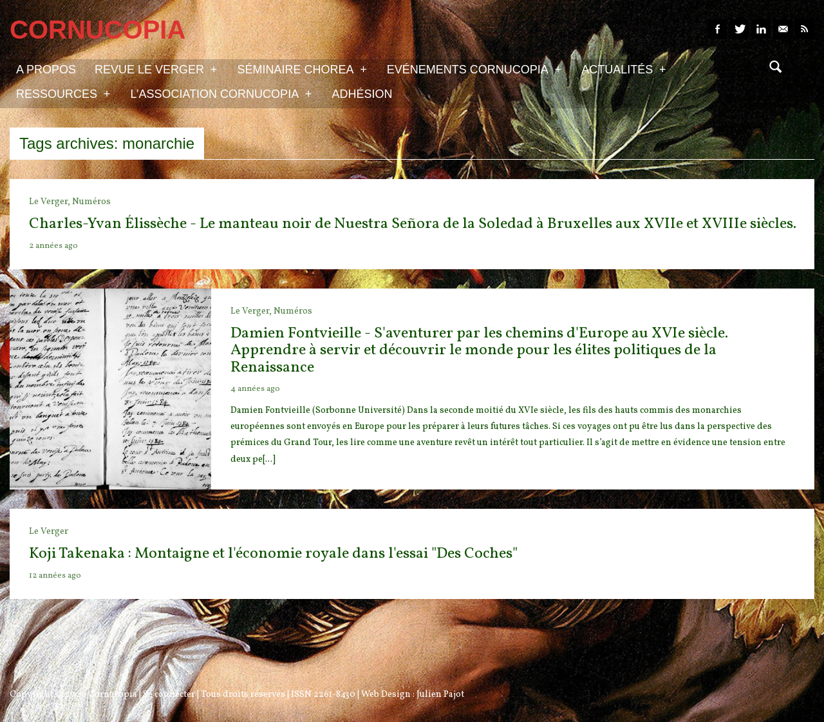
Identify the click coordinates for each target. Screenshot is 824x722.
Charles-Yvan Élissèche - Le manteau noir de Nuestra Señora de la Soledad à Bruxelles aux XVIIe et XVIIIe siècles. (412, 224)
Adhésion (362, 94)
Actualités (623, 69)
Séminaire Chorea (301, 69)
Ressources (63, 93)
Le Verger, (50, 202)
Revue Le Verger (156, 69)
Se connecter (169, 695)
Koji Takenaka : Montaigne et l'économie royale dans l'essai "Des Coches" (273, 554)
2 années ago (53, 246)
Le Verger (48, 532)
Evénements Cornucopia (474, 69)
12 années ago (55, 576)
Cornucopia (112, 695)
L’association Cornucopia (221, 93)
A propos (46, 69)
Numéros (91, 202)
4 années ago (255, 389)
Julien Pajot (440, 695)
